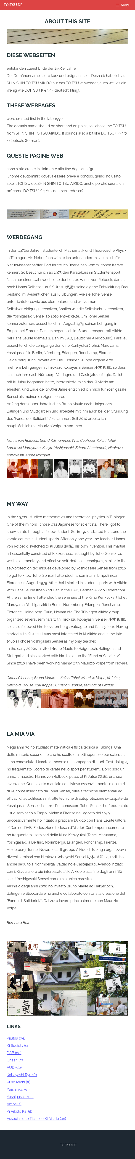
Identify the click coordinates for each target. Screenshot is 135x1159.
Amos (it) (14, 1104)
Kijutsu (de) (16, 1038)
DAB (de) (14, 1053)
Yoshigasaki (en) (20, 1097)
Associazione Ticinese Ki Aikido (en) (36, 1119)
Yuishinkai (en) (19, 1089)
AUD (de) (14, 1067)
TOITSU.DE (13, 5)
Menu (125, 5)
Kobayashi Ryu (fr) (22, 1075)
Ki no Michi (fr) (18, 1082)
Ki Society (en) (18, 1045)
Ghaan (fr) (15, 1060)
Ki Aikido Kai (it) (19, 1111)
